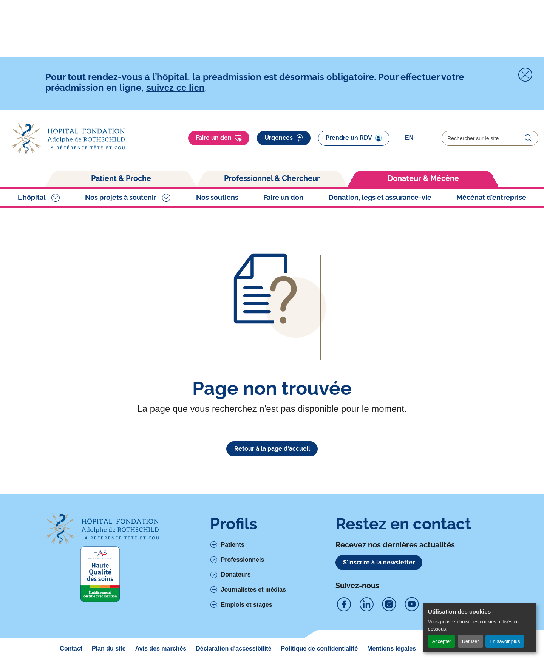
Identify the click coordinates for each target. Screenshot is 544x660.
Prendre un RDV (354, 138)
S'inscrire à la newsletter (379, 562)
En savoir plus (505, 641)
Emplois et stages (246, 604)
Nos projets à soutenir (120, 197)
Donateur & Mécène (423, 178)
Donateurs (236, 574)
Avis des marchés (160, 648)
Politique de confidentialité (319, 648)
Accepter (441, 641)
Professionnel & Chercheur (272, 178)
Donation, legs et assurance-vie (380, 197)
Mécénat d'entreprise (491, 197)
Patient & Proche (121, 178)
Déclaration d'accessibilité (233, 648)
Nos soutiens (217, 197)
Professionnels (242, 559)
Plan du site (109, 648)
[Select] (419, 138)
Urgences (283, 138)
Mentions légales (391, 648)
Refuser (470, 641)
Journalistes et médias (253, 589)
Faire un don (219, 138)
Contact (71, 648)
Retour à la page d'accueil (272, 448)
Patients (232, 544)
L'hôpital (32, 197)
